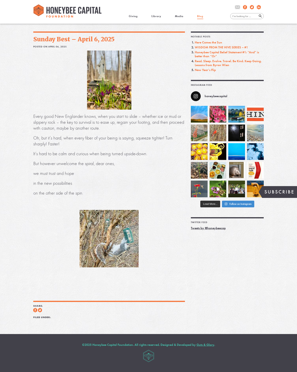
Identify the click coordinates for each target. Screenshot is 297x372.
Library (156, 16)
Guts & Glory (205, 345)
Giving (133, 16)
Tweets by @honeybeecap (208, 228)
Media (179, 16)
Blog (200, 16)
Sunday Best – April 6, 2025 (74, 39)
